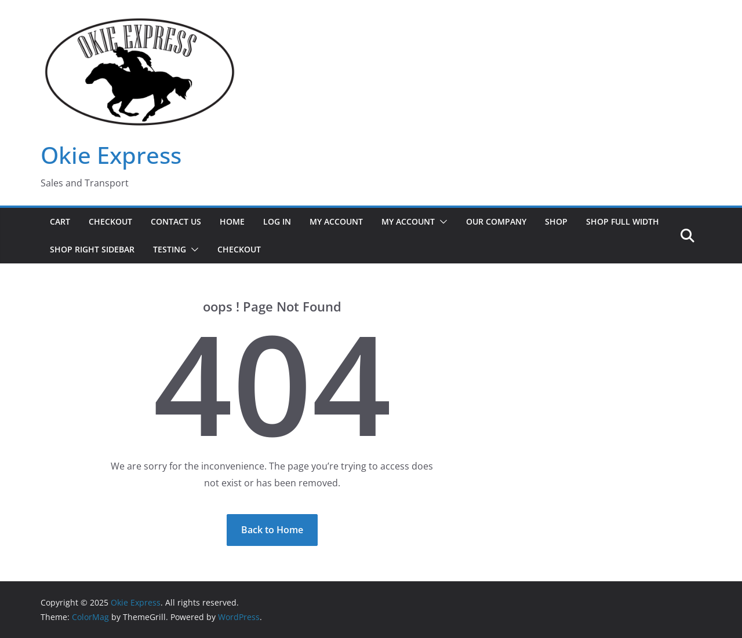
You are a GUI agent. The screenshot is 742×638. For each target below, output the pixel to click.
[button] (441, 222)
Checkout (110, 221)
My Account (336, 221)
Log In (277, 221)
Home (232, 221)
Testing (169, 249)
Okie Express (111, 155)
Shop (556, 221)
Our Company (496, 221)
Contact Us (176, 221)
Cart (60, 221)
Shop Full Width (622, 221)
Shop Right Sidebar (92, 249)
